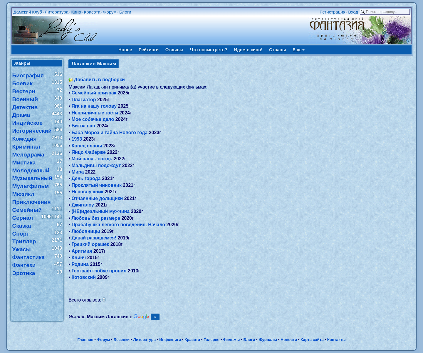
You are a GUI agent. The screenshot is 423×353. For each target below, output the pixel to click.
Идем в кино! (248, 49)
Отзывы (174, 49)
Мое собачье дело (92, 119)
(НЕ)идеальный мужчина (100, 211)
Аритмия (81, 251)
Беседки (121, 339)
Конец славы (86, 145)
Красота (92, 11)
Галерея (211, 339)
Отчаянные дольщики (97, 198)
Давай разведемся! (93, 237)
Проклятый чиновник (96, 185)
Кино (76, 11)
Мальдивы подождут (96, 165)
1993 (76, 138)
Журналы (267, 339)
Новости (289, 339)
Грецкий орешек (90, 244)
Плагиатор (83, 99)
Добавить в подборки (99, 79)
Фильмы (231, 339)
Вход (353, 11)
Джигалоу (82, 204)
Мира (77, 171)
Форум (110, 11)
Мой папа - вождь (91, 158)
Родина (79, 264)
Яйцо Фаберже (88, 152)
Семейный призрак (93, 92)
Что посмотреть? (208, 49)
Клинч (78, 257)
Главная (85, 339)
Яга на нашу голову (94, 106)
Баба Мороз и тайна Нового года (109, 132)
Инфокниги (170, 339)
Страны (277, 49)
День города (85, 178)
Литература (56, 11)
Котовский (83, 277)
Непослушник (87, 191)
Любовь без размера (95, 218)
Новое (125, 49)
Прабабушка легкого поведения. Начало (118, 224)
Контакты (336, 339)
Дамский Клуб (27, 11)
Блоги (125, 11)
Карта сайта (312, 339)
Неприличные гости (94, 112)
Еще (299, 49)
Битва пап (83, 125)
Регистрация (332, 11)
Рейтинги (149, 49)
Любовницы (85, 231)
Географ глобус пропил (98, 270)
